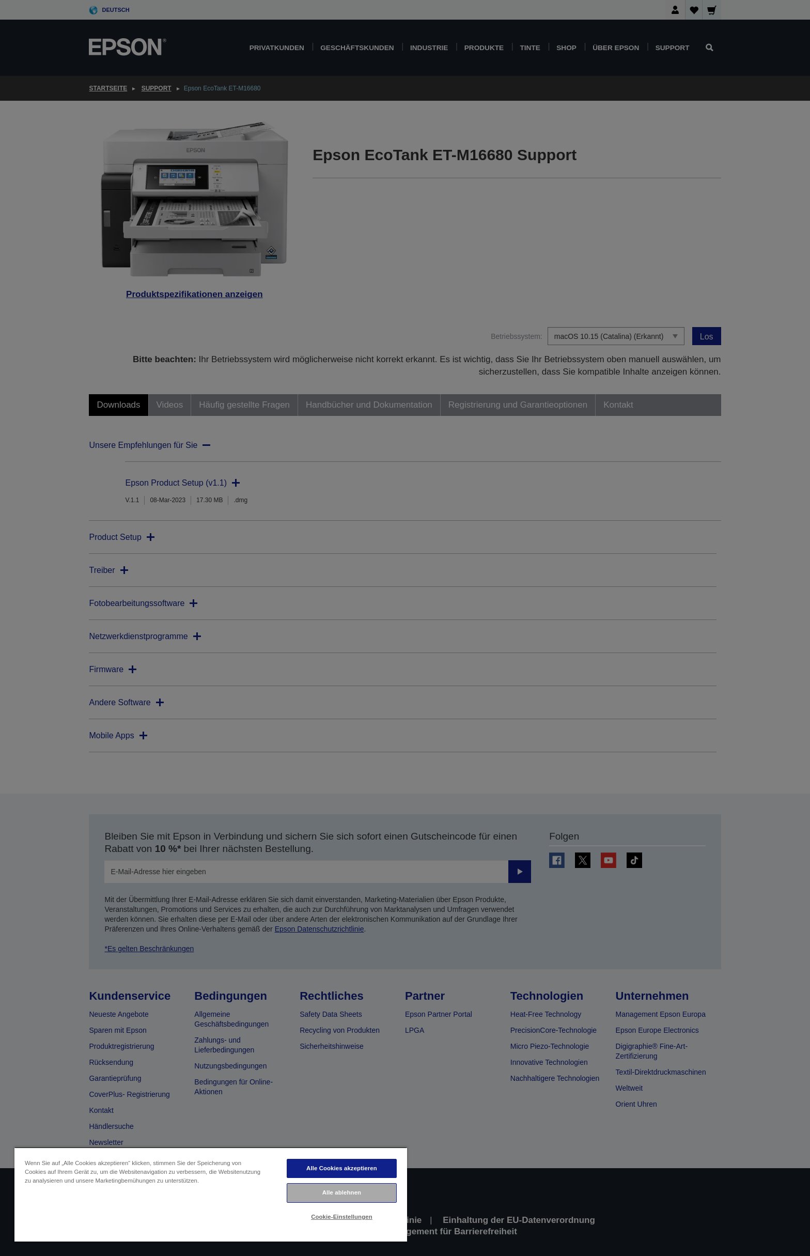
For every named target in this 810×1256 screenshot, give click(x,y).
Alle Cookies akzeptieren (341, 1168)
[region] (210, 1194)
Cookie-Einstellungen (341, 1217)
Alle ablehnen (341, 1192)
